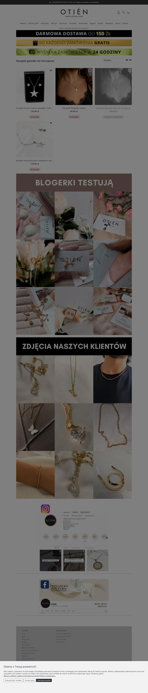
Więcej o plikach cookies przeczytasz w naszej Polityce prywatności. (30, 676)
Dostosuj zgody (29, 680)
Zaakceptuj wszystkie (43, 680)
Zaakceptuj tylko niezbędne (13, 680)
